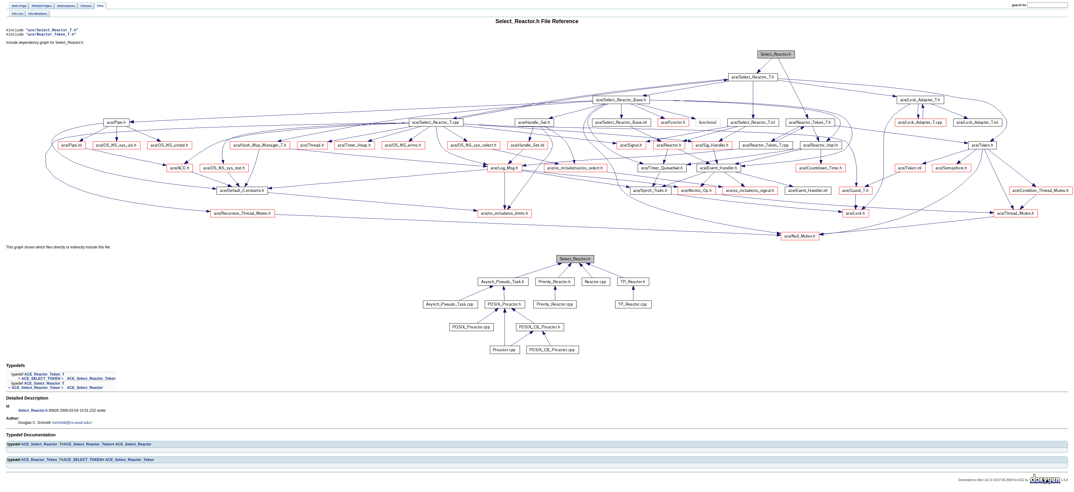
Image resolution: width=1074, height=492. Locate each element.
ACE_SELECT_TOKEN (40, 380)
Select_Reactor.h (33, 412)
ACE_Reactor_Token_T (44, 376)
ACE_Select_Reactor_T (44, 385)
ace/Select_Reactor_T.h (52, 30)
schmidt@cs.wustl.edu (72, 424)
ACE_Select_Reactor (85, 389)
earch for (1019, 5)
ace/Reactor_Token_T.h (51, 36)
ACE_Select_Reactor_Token (91, 380)
